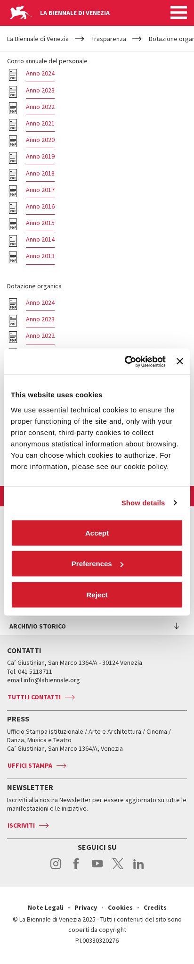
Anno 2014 (40, 239)
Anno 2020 (40, 139)
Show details (143, 503)
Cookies (120, 907)
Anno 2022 (40, 106)
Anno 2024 (40, 73)
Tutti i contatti (34, 697)
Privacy (85, 907)
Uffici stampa (30, 765)
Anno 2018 (40, 173)
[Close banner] (180, 361)
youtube (97, 868)
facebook (76, 868)
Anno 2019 (40, 156)
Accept (97, 532)
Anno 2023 (40, 90)
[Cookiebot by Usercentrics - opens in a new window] (126, 361)
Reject (96, 594)
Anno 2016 (40, 206)
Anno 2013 (40, 255)
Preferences (97, 564)
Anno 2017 (40, 189)
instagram (55, 868)
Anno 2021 (40, 123)
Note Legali (46, 907)
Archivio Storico (37, 626)
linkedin (138, 868)
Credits (155, 907)
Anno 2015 (40, 222)
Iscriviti (21, 825)
